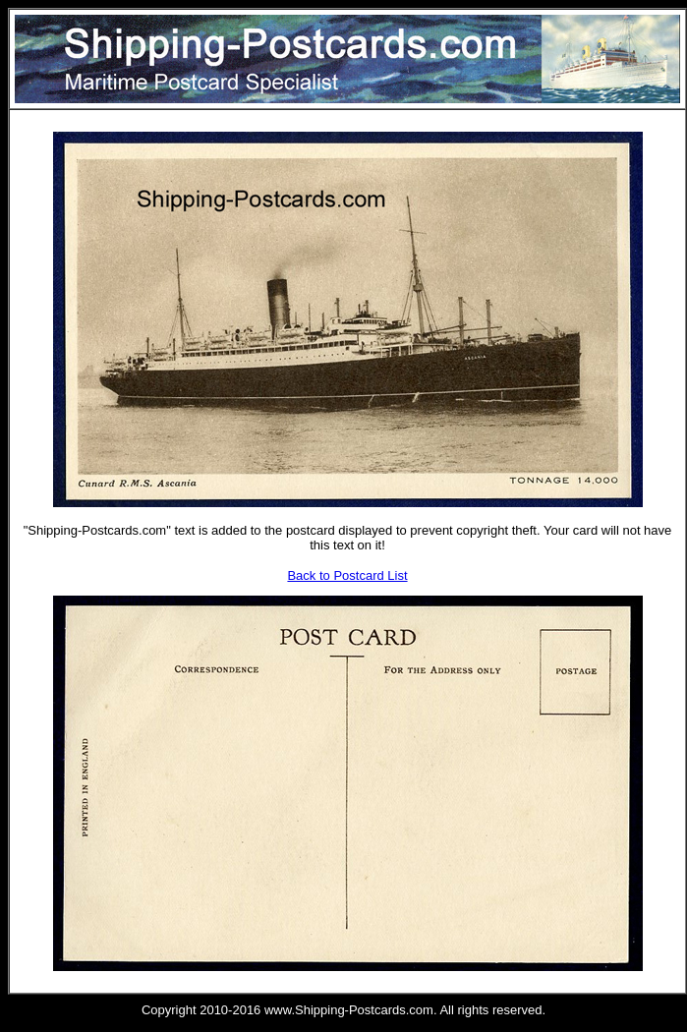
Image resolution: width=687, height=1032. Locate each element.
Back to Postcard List (347, 575)
